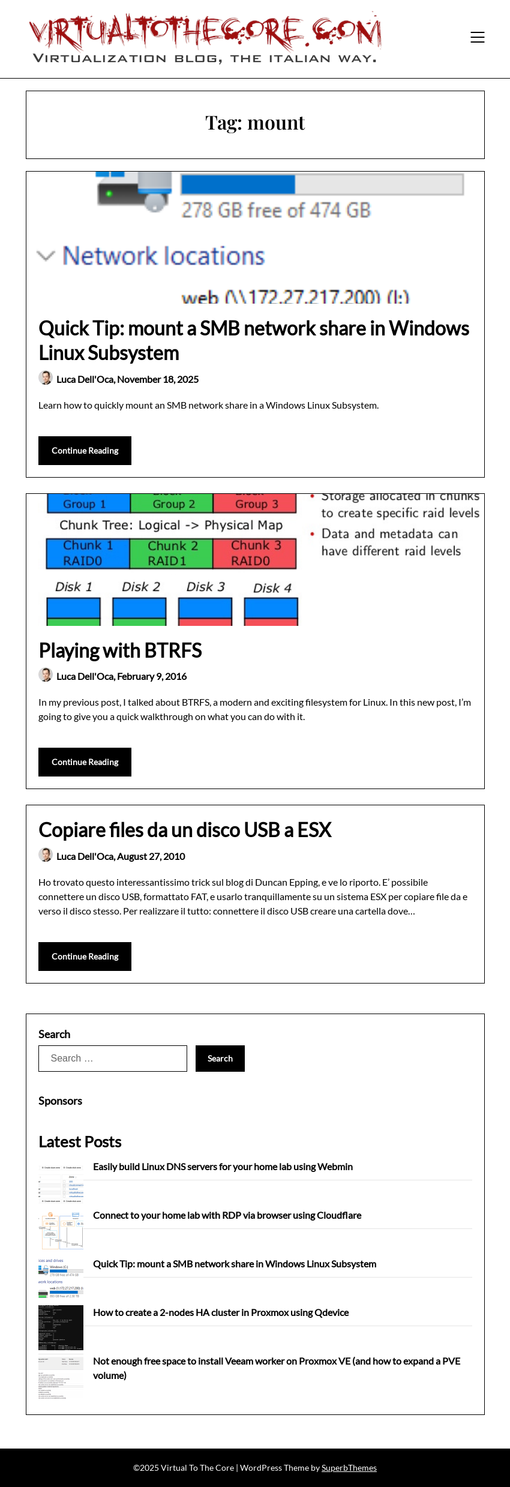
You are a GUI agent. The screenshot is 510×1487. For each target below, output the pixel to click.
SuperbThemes (349, 1467)
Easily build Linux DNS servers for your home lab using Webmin (223, 1166)
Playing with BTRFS (120, 650)
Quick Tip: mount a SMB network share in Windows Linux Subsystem (234, 1263)
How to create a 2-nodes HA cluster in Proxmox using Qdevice (221, 1312)
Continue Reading (85, 450)
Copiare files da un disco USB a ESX (184, 829)
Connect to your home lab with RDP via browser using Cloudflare (227, 1215)
